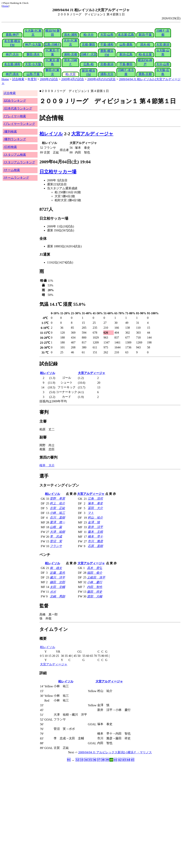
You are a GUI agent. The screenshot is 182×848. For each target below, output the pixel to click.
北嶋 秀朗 (57, 596)
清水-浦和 (70, 34)
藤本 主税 (95, 531)
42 (119, 759)
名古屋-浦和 (12, 64)
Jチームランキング (16, 177)
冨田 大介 (95, 508)
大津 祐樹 (57, 531)
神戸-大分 (12, 54)
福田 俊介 (94, 572)
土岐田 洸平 (96, 577)
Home (5, 6)
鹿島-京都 (145, 74)
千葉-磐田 (126, 64)
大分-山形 (162, 64)
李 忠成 (56, 536)
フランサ (56, 546)
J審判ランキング (15, 139)
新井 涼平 (95, 527)
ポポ (53, 591)
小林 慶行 (94, 582)
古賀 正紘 (57, 508)
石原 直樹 (95, 546)
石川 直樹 (57, 517)
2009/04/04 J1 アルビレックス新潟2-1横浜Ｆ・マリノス (115, 752)
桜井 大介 (47, 465)
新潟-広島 (126, 54)
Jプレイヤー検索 (15, 116)
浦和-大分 (106, 74)
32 (77, 759)
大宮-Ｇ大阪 (33, 64)
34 (85, 759)
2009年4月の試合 (72, 79)
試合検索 (18, 79)
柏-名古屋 (145, 54)
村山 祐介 (95, 517)
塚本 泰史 (95, 503)
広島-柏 (88, 64)
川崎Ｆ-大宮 (88, 54)
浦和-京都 (70, 54)
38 (102, 759)
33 (81, 759)
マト (91, 512)
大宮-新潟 (162, 44)
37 (98, 759)
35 (90, 759)
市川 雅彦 (95, 541)
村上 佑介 (57, 503)
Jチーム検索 (12, 170)
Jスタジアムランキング (19, 162)
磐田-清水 (33, 54)
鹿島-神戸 (12, 34)
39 (107, 759)
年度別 (32, 79)
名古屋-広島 (126, 34)
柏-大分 (88, 34)
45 (132, 759)
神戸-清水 (12, 74)
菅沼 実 (56, 541)
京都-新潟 (106, 64)
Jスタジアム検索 (15, 154)
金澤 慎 (94, 522)
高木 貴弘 (94, 568)
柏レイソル (51, 133)
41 (115, 759)
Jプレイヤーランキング (19, 123)
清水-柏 (145, 44)
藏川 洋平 (57, 577)
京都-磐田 (88, 44)
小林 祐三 (57, 512)
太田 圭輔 (57, 587)
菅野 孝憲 (57, 498)
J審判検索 (10, 131)
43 (124, 759)
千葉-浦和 (106, 44)
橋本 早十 (95, 536)
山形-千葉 (33, 74)
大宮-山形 (106, 34)
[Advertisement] (73, 792)
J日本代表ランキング (18, 108)
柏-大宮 (70, 74)
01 (68, 759)
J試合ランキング (15, 100)
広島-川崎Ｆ (52, 44)
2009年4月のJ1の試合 (101, 79)
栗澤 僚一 (57, 522)
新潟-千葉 (145, 34)
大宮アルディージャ (92, 133)
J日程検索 (10, 147)
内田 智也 (94, 587)
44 (128, 759)
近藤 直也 (57, 572)
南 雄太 (56, 568)
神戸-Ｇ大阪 (33, 44)
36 (94, 759)
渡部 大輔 (94, 596)
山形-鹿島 (126, 44)
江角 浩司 (95, 498)
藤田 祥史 (94, 591)
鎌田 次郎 (57, 582)
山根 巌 (56, 527)
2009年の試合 (49, 79)
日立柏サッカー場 (57, 171)
